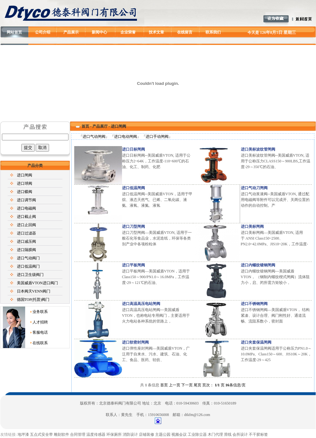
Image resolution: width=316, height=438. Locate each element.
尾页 (197, 385)
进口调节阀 (26, 200)
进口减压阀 (26, 241)
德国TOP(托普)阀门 (33, 299)
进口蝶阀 (24, 191)
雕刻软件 (61, 434)
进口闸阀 (24, 175)
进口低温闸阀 (133, 188)
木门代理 (215, 434)
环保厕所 (114, 434)
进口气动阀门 (28, 258)
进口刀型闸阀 (133, 226)
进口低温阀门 (28, 266)
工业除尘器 (197, 434)
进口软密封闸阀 (135, 342)
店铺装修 (146, 434)
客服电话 (40, 332)
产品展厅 (100, 126)
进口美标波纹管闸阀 (258, 149)
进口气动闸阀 (94, 136)
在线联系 (40, 343)
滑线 (228, 434)
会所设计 (240, 434)
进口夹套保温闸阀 (256, 342)
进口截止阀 (26, 216)
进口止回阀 (26, 225)
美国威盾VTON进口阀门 (37, 283)
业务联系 (40, 311)
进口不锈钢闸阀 (254, 303)
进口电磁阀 (26, 208)
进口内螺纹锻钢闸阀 (258, 265)
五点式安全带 (41, 434)
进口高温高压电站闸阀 (141, 303)
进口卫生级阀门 (30, 274)
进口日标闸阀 (133, 149)
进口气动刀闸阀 (254, 188)
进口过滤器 (26, 233)
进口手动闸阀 (157, 136)
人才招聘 (40, 322)
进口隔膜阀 (26, 250)
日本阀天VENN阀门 (33, 291)
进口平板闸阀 (133, 265)
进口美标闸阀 (252, 226)
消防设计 (130, 434)
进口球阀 (24, 183)
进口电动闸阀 (125, 136)
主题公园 (162, 434)
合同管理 (77, 434)
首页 (85, 126)
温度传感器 (95, 434)
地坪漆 (23, 434)
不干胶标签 (258, 434)
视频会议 (179, 434)
